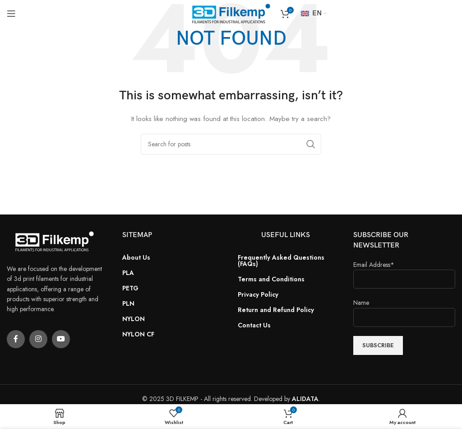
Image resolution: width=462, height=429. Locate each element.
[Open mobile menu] (11, 14)
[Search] (231, 144)
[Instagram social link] (38, 339)
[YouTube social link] (61, 339)
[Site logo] (231, 12)
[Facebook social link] (16, 339)
